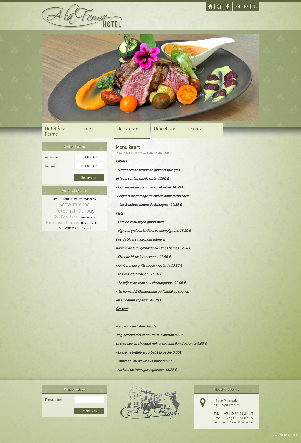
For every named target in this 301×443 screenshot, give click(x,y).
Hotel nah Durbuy (74, 211)
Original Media (289, 434)
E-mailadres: (54, 399)
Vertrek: (50, 166)
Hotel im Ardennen (83, 199)
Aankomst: (53, 157)
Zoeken (219, 6)
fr (246, 6)
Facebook (227, 6)
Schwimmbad (74, 204)
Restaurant (146, 152)
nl (255, 6)
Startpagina (210, 6)
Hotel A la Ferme (127, 152)
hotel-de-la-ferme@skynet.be (233, 422)
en (237, 6)
